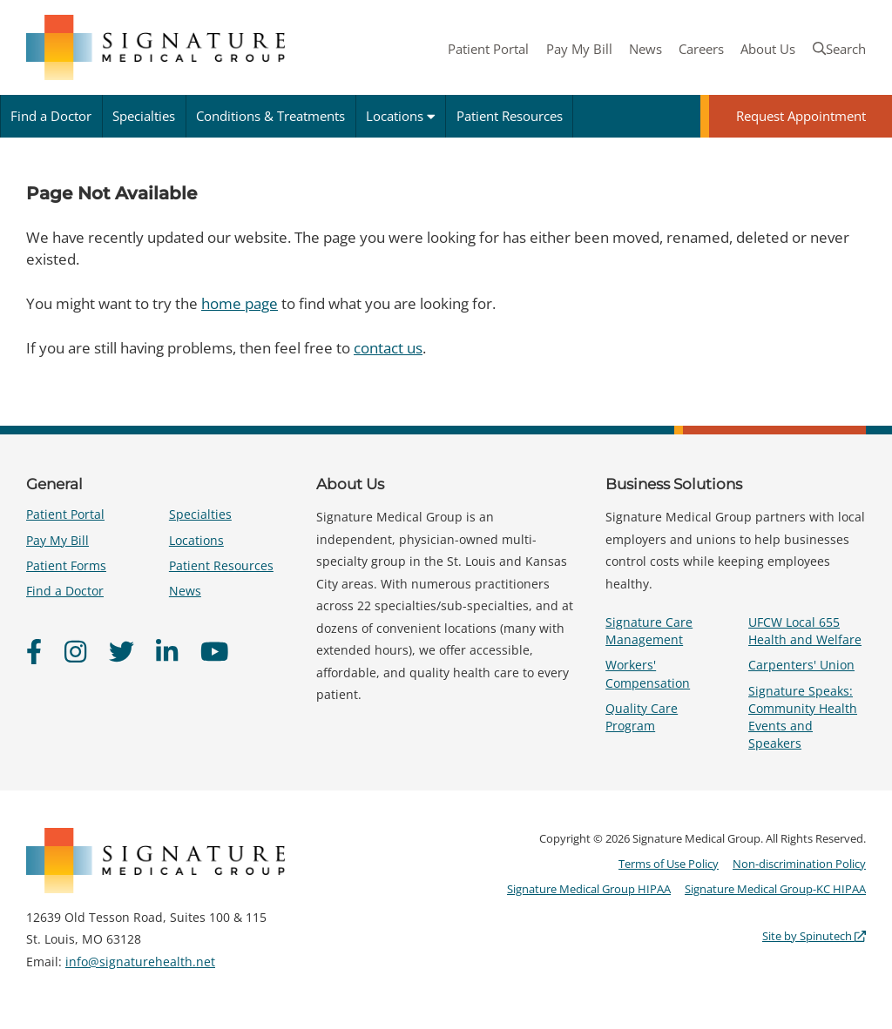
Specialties (143, 115)
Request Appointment (801, 115)
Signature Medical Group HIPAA (589, 889)
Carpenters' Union (801, 664)
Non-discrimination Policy (799, 863)
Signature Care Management (649, 631)
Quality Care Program (641, 717)
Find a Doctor (50, 115)
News (645, 48)
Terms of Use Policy (668, 863)
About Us (767, 48)
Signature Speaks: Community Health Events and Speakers (802, 717)
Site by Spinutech (814, 936)
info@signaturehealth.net (140, 961)
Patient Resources (509, 115)
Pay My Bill (579, 48)
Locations (401, 115)
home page (239, 303)
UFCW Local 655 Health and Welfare (805, 631)
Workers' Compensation (647, 673)
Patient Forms (66, 565)
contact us (388, 348)
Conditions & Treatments (270, 115)
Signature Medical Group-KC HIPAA (775, 889)
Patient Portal (488, 48)
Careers (701, 48)
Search (839, 48)
